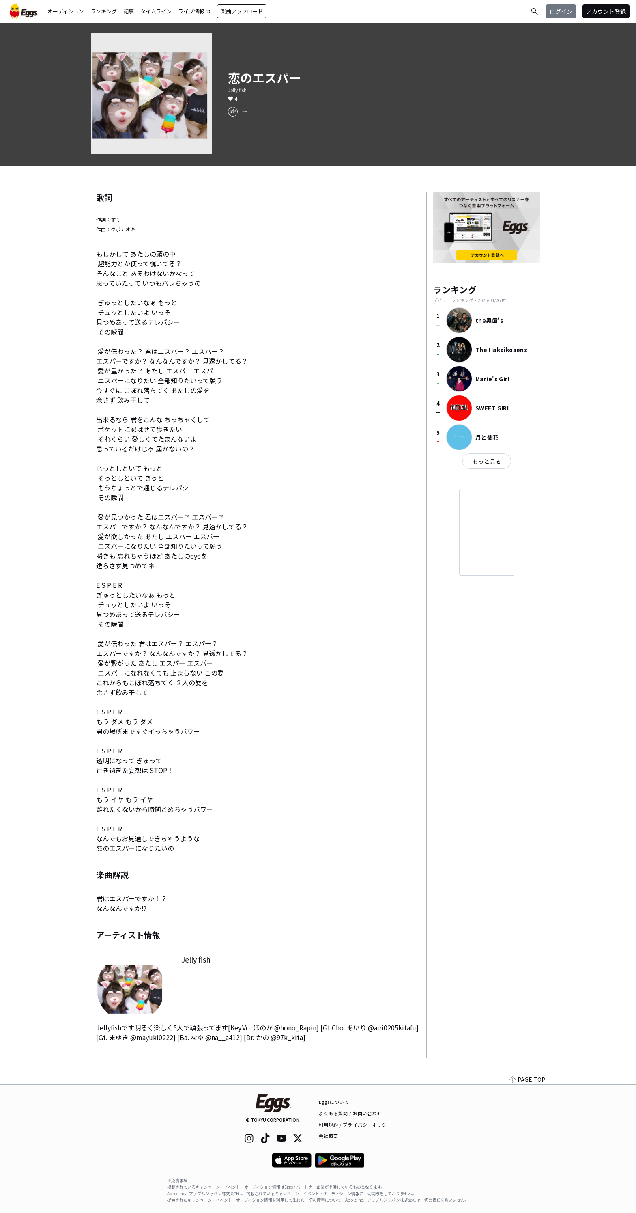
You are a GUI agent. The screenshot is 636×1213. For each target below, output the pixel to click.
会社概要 (328, 1136)
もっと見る (487, 461)
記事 (128, 11)
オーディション (65, 11)
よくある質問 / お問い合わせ (350, 1113)
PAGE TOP (527, 1079)
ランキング (103, 11)
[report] (244, 112)
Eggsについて (334, 1102)
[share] (233, 112)
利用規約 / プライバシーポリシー (355, 1124)
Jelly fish (237, 90)
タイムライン (156, 11)
